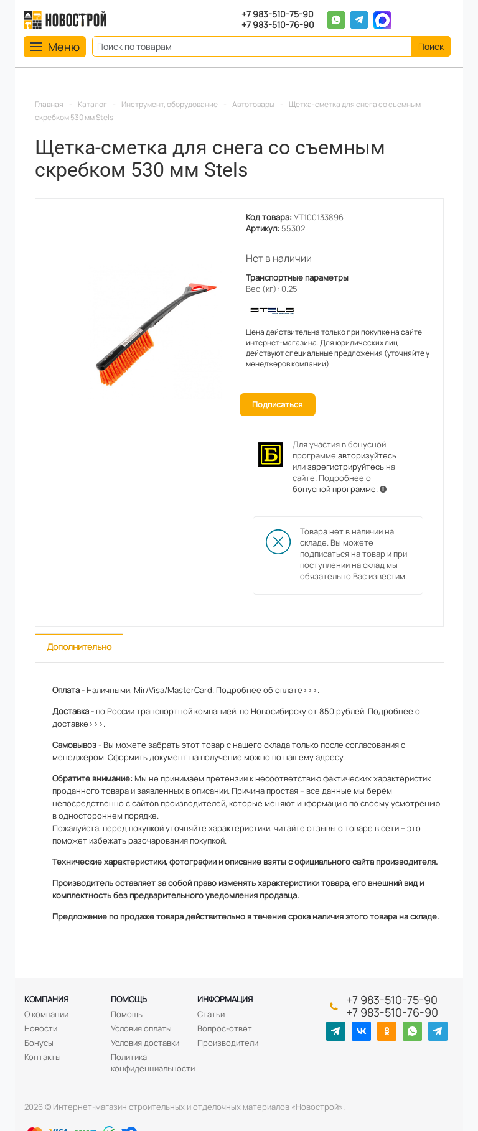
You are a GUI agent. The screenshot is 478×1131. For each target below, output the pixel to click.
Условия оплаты (141, 1028)
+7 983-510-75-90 (277, 14)
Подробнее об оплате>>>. (267, 690)
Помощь (129, 999)
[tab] (79, 648)
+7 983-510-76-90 (277, 25)
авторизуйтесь (367, 455)
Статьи (211, 1014)
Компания (46, 999)
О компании (46, 1014)
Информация (225, 999)
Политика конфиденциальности (153, 1062)
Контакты (42, 1057)
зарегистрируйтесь (345, 466)
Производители (227, 1042)
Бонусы (39, 1042)
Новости (40, 1028)
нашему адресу (313, 757)
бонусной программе (334, 489)
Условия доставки (145, 1042)
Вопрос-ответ (224, 1028)
